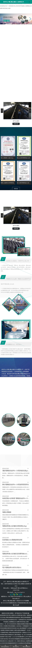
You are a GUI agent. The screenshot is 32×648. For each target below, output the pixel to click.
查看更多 (16, 188)
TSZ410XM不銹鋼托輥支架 (9, 602)
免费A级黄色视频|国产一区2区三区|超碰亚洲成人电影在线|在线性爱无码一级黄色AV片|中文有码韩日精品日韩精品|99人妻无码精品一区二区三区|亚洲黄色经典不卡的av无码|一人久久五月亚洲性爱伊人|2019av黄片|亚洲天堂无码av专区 (16, 634)
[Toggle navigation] (29, 2)
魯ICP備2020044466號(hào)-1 (15, 596)
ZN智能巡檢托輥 (21, 602)
